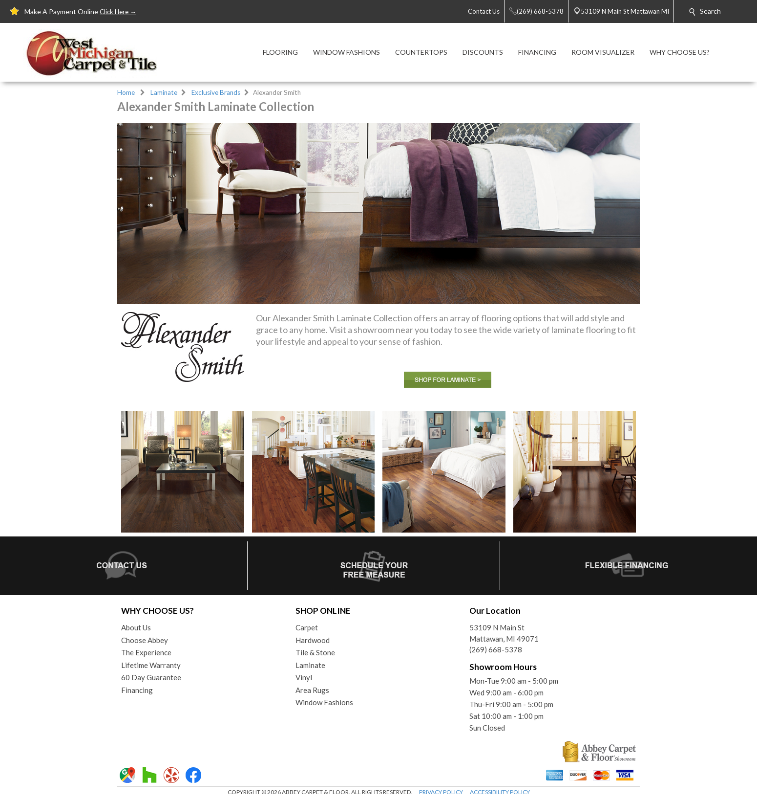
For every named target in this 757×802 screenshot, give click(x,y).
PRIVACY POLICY (441, 792)
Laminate (163, 92)
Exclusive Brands (215, 92)
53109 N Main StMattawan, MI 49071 (504, 633)
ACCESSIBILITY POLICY (500, 792)
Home (126, 92)
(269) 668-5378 (495, 649)
